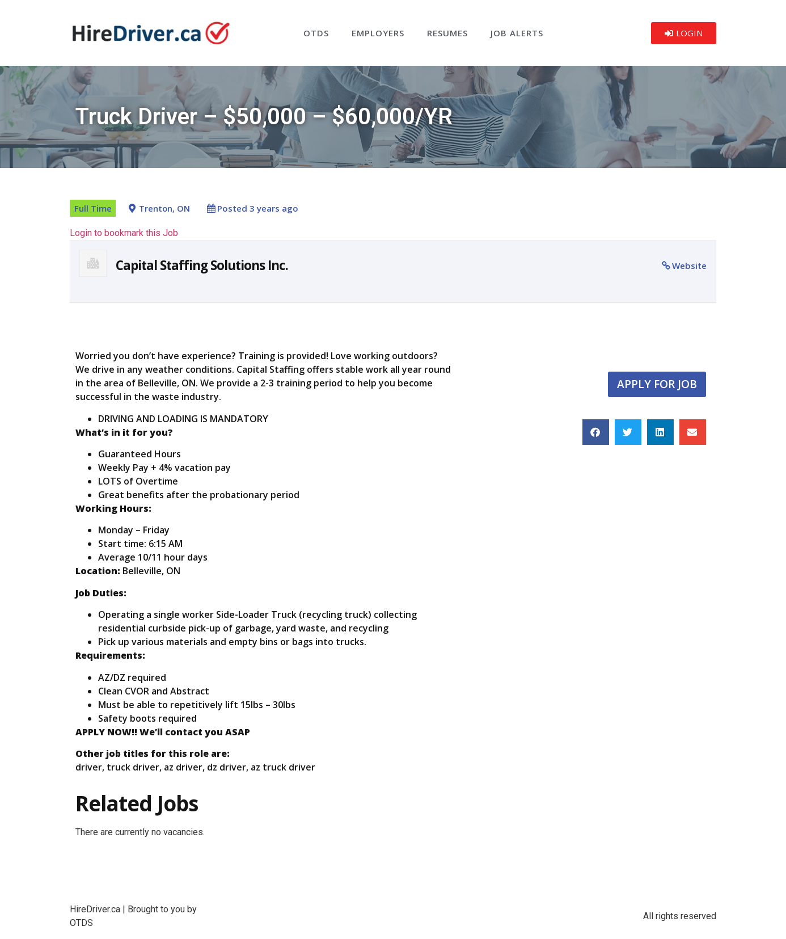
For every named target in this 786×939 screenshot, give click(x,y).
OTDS (316, 33)
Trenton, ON (164, 208)
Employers (378, 33)
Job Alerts (517, 33)
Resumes (447, 33)
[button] (595, 432)
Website (689, 265)
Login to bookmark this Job (124, 233)
